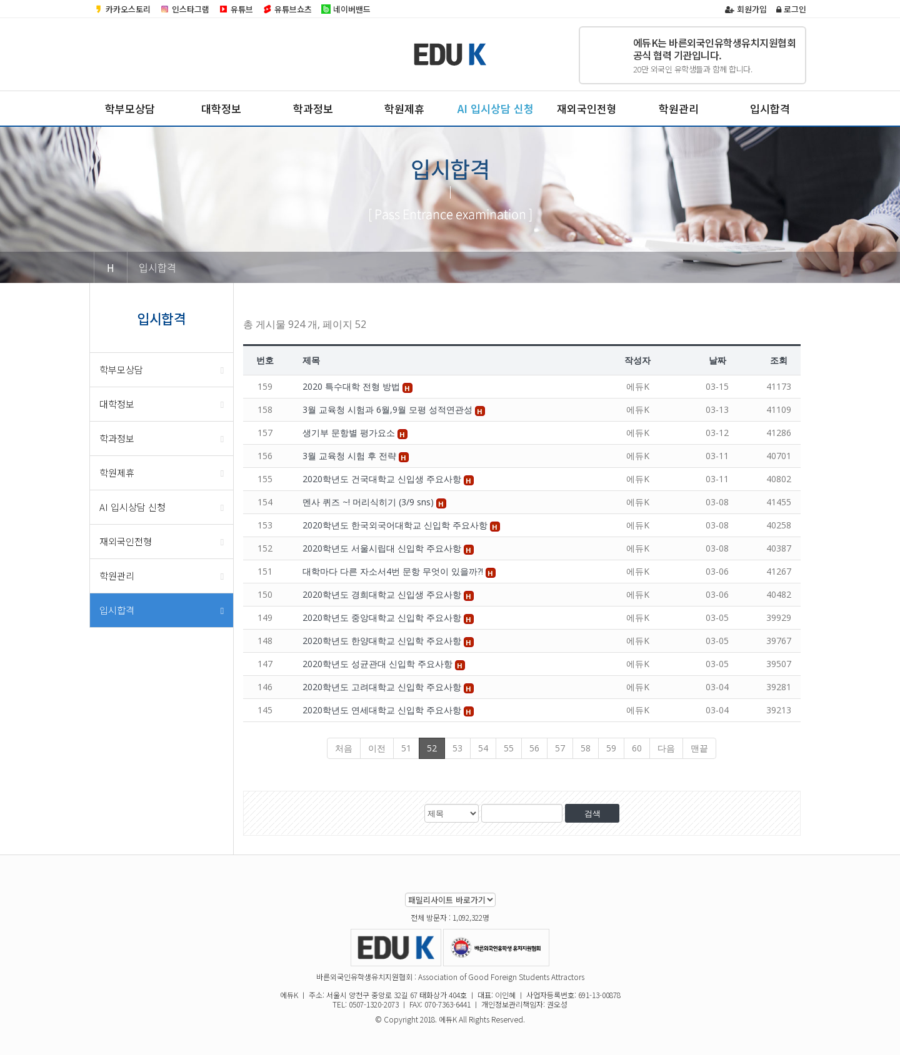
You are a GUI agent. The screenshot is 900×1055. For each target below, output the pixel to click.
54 (483, 748)
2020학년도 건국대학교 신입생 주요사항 (383, 479)
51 (406, 748)
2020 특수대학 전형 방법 (352, 386)
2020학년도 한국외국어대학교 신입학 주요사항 (396, 525)
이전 (377, 748)
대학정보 (221, 108)
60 (637, 748)
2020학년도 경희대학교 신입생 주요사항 (383, 594)
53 (457, 748)
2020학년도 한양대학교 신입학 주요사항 (383, 640)
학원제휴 (404, 108)
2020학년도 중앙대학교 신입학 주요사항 (383, 617)
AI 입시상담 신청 (496, 108)
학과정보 (313, 108)
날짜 (717, 360)
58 (586, 748)
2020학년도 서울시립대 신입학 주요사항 (383, 548)
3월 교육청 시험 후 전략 (350, 456)
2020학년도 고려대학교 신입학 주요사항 (383, 687)
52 (432, 748)
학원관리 (679, 108)
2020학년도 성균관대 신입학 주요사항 (378, 664)
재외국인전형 (587, 108)
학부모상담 (130, 108)
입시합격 (770, 108)
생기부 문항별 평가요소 (350, 432)
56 (534, 748)
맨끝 (699, 748)
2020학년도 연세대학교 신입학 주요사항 (383, 710)
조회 (779, 360)
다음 (666, 748)
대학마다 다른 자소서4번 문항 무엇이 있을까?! (394, 571)
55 (509, 748)
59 (611, 748)
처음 (343, 748)
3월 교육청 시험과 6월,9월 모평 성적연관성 (388, 409)
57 (560, 748)
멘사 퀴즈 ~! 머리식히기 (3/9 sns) (369, 502)
